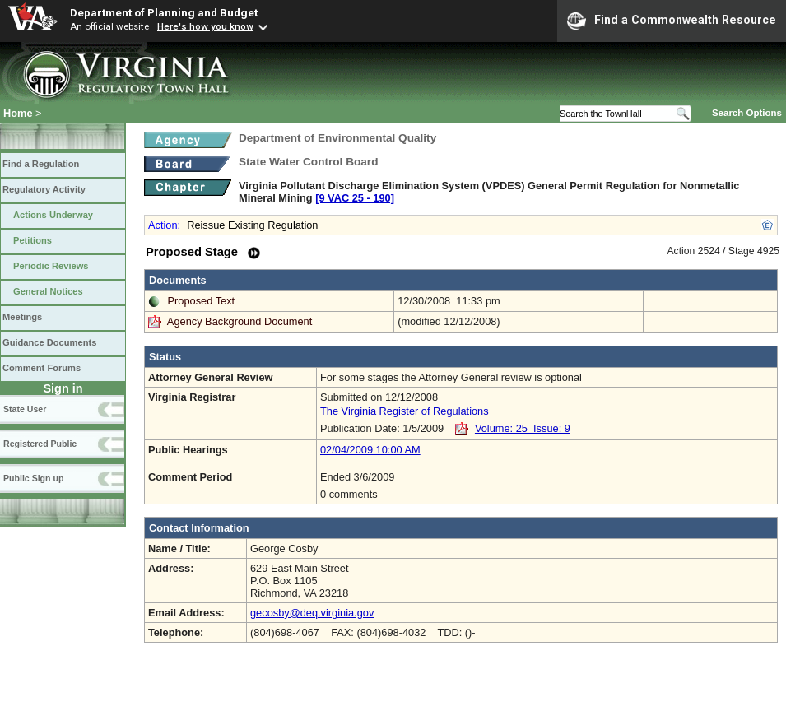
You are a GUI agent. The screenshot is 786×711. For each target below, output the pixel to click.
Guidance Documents (49, 342)
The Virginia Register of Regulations (404, 411)
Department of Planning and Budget (164, 12)
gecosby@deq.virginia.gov (312, 612)
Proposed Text (201, 301)
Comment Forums (41, 368)
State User (24, 409)
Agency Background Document (239, 321)
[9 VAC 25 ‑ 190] (354, 198)
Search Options (747, 113)
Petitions (32, 240)
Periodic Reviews (51, 266)
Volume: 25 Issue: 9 (522, 428)
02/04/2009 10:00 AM (370, 450)
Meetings (22, 317)
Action (163, 225)
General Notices (48, 291)
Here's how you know (205, 26)
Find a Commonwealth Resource (671, 20)
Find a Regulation (40, 164)
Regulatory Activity (44, 189)
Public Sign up (33, 478)
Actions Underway (53, 215)
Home (18, 113)
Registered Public (40, 443)
